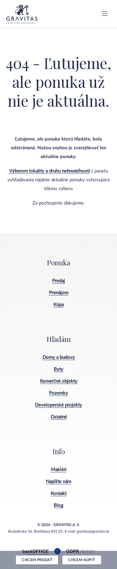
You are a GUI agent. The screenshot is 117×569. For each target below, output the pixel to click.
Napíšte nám (58, 481)
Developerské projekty (58, 405)
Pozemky (58, 393)
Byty (58, 369)
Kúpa (58, 304)
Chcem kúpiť (81, 560)
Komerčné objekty (58, 381)
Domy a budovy (58, 357)
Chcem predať (37, 560)
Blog (58, 505)
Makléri (58, 469)
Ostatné (59, 417)
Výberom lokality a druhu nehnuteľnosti (49, 171)
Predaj (58, 281)
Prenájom (58, 292)
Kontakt (58, 493)
